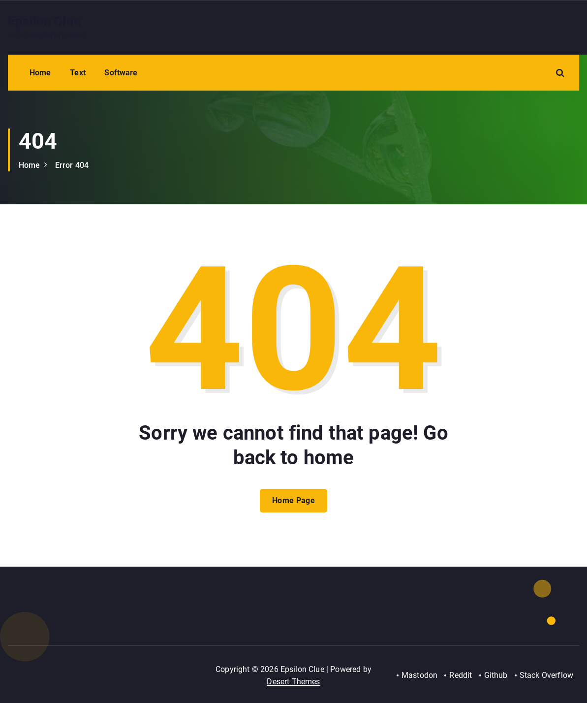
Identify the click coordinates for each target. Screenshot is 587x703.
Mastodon (419, 675)
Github (496, 675)
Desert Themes (293, 681)
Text (78, 72)
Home (40, 72)
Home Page (293, 500)
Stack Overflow (546, 675)
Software (120, 72)
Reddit (460, 675)
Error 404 (72, 165)
